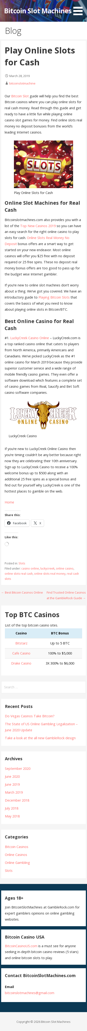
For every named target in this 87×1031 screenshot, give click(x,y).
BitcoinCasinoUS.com (21, 946)
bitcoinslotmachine (22, 83)
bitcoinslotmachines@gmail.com (29, 993)
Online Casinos (16, 854)
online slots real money (49, 574)
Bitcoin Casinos (16, 847)
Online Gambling (17, 862)
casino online (30, 568)
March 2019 (14, 792)
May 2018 (12, 816)
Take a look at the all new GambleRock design (40, 738)
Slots (22, 563)
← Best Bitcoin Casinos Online (22, 592)
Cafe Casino (21, 653)
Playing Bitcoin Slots (54, 297)
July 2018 (11, 808)
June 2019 (12, 784)
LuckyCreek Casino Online (29, 338)
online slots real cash (19, 574)
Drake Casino (21, 663)
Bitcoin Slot (20, 96)
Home (9, 502)
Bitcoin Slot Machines (37, 10)
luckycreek (47, 568)
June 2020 (12, 776)
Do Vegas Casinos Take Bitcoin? (30, 716)
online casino (65, 568)
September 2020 (17, 768)
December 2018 (17, 800)
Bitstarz (21, 643)
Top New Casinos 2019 (38, 226)
